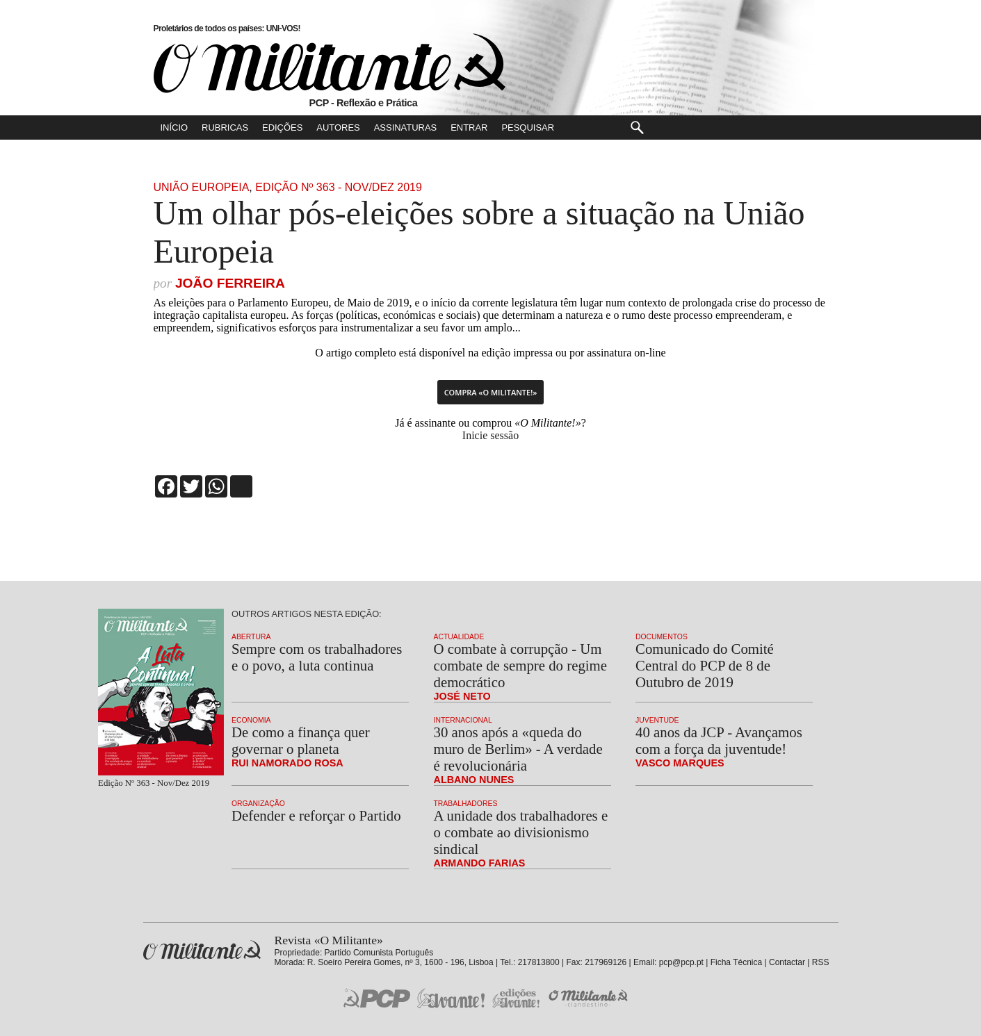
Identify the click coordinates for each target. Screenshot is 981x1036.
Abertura (251, 637)
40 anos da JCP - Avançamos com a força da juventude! (718, 740)
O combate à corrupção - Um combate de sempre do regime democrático (520, 665)
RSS (820, 962)
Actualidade (459, 637)
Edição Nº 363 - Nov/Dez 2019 (338, 187)
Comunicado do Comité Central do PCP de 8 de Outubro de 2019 (704, 665)
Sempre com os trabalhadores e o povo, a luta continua (317, 657)
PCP (376, 998)
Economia (251, 720)
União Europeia (202, 187)
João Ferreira (230, 283)
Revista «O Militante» (202, 950)
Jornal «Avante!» (451, 998)
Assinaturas (405, 127)
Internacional (463, 720)
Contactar (787, 962)
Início (174, 127)
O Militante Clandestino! (589, 998)
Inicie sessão (490, 435)
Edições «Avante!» (516, 998)
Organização (258, 803)
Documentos (661, 637)
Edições (282, 127)
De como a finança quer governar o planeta (301, 740)
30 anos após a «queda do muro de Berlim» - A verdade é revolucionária (518, 748)
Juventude (657, 720)
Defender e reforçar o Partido (316, 815)
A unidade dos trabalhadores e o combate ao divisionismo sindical (521, 832)
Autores (337, 127)
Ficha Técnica (736, 962)
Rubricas (225, 127)
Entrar (469, 127)
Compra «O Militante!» (490, 392)
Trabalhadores (466, 803)
